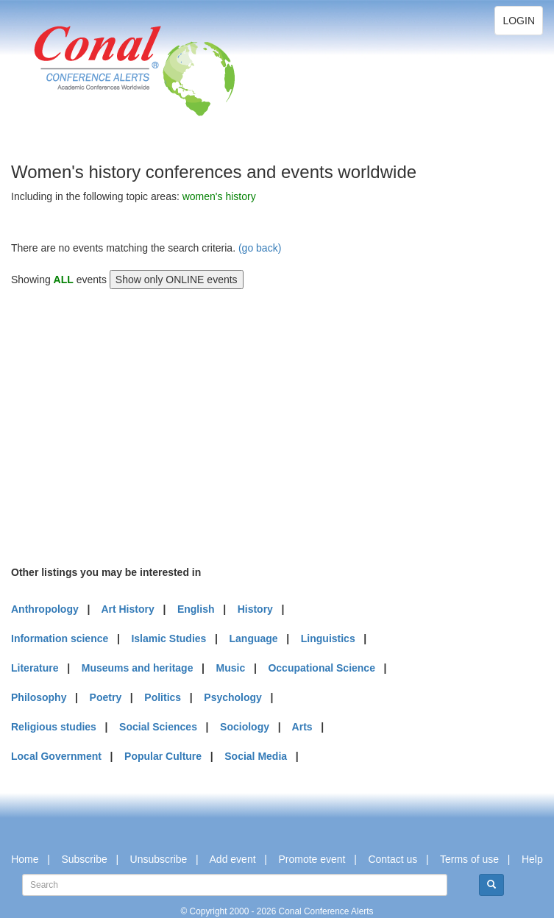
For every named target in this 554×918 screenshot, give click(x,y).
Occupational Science (321, 668)
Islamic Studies (168, 638)
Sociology (244, 727)
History (255, 609)
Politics (162, 697)
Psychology (233, 697)
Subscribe (84, 859)
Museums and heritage (137, 668)
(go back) (259, 248)
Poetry (106, 697)
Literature (35, 668)
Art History (127, 609)
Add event (233, 859)
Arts (302, 727)
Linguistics (328, 638)
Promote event (311, 859)
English (196, 609)
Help (532, 859)
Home (24, 859)
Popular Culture (163, 756)
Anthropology (45, 609)
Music (231, 668)
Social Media (255, 756)
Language (254, 638)
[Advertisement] (121, 425)
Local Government (56, 756)
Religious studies (53, 727)
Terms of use (469, 859)
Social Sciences (158, 727)
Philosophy (38, 697)
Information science (59, 638)
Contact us (392, 859)
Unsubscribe (159, 859)
